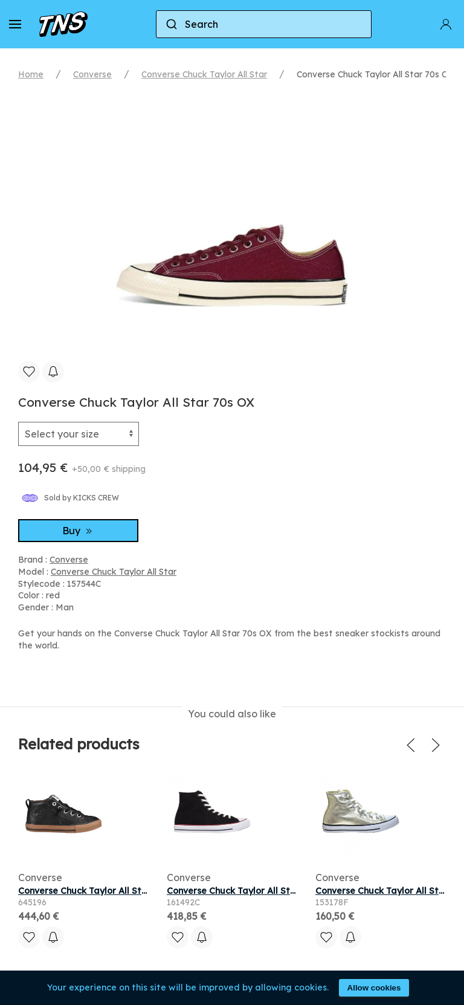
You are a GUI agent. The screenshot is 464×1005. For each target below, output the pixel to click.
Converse (92, 74)
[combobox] (264, 24)
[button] (15, 24)
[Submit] (170, 24)
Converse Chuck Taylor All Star (204, 74)
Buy (78, 531)
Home (31, 74)
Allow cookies (374, 987)
